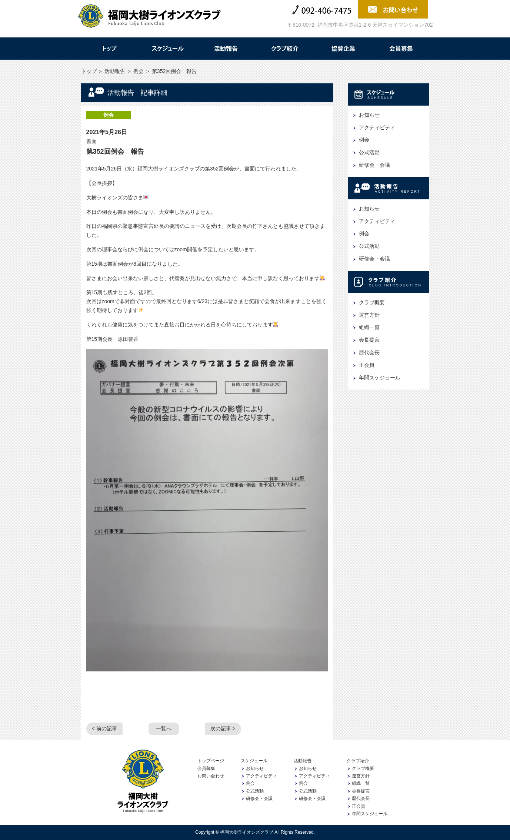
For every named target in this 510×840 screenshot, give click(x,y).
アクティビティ (377, 127)
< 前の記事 (104, 728)
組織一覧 (369, 327)
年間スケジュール (379, 378)
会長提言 (369, 340)
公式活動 (369, 152)
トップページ (210, 760)
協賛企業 (343, 48)
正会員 (366, 365)
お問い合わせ (210, 775)
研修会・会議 (374, 165)
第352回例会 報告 (115, 151)
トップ (109, 48)
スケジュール (167, 48)
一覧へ (163, 728)
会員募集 (401, 48)
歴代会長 (369, 352)
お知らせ (369, 115)
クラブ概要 (372, 302)
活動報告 (226, 48)
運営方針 (369, 315)
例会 (138, 71)
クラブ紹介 (284, 48)
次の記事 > (223, 728)
